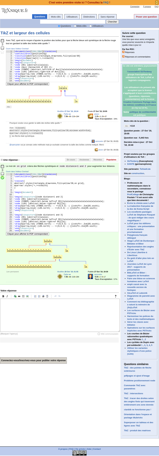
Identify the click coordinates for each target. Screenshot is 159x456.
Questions (39, 16)
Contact (97, 449)
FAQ (157, 6)
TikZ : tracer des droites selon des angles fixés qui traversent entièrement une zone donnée (139, 401)
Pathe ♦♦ (67, 121)
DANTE (130, 164)
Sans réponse (107, 16)
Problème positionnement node (139, 380)
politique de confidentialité (142, 112)
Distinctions (89, 16)
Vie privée (80, 449)
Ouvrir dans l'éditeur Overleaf (17, 49)
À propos (147, 6)
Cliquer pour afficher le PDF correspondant (27, 91)
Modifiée (67, 118)
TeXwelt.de (145, 169)
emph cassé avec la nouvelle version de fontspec (137, 287)
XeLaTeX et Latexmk (137, 293)
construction (137, 173)
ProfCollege (133, 194)
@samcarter (14, 151)
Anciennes (84, 166)
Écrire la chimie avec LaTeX (141, 203)
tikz (8, 113)
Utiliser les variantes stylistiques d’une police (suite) (139, 351)
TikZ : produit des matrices (137, 430)
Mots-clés (56, 16)
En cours (71, 166)
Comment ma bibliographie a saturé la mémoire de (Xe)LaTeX (140, 304)
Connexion (134, 6)
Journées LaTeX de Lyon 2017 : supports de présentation (139, 267)
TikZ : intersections (133, 393)
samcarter (99, 148)
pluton (96, 121)
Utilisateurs (71, 16)
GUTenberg (132, 161)
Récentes (97, 166)
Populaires (111, 166)
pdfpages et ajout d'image (137, 376)
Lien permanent (12, 291)
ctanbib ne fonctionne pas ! (137, 409)
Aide (89, 449)
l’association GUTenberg (139, 71)
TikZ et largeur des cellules (25, 33)
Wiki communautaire (109, 353)
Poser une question (146, 16)
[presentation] (24, 368)
